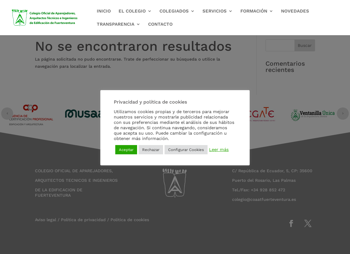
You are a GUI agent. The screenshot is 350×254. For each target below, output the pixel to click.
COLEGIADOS (174, 11)
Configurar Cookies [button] (186, 149)
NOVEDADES (295, 11)
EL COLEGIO (132, 11)
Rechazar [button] (150, 149)
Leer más (219, 149)
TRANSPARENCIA (115, 24)
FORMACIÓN (253, 11)
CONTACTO (160, 24)
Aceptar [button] (126, 149)
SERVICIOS (214, 11)
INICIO (104, 11)
